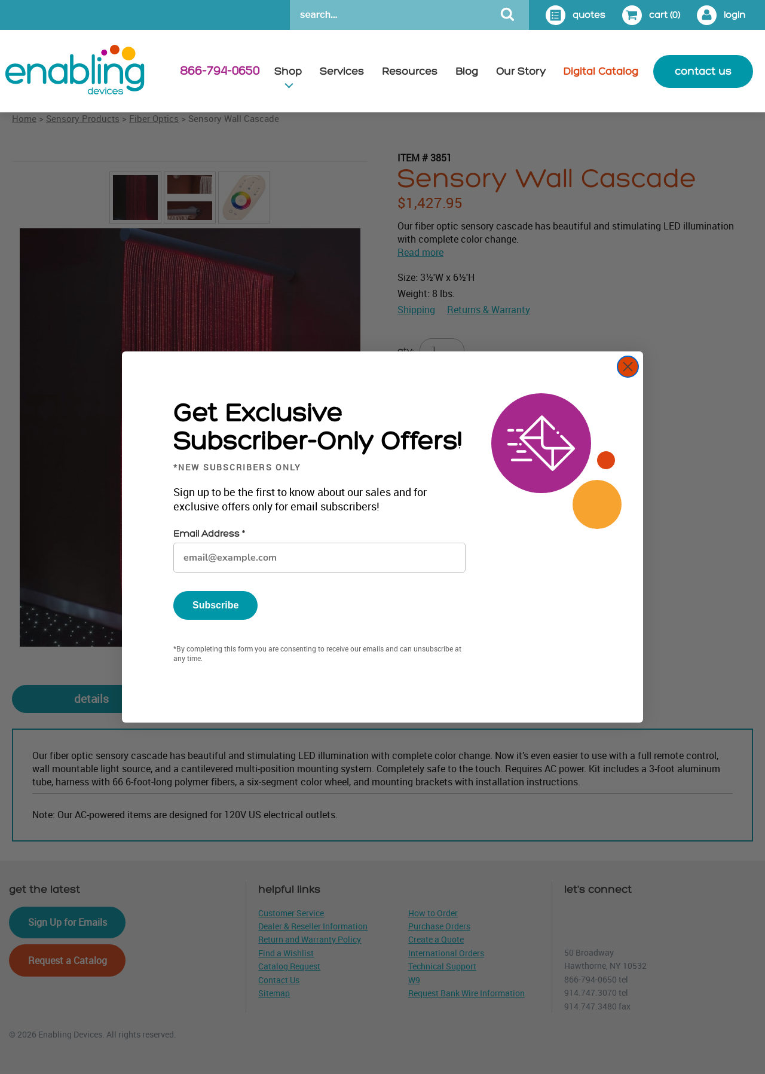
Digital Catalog (601, 71)
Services (342, 71)
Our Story (521, 71)
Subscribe (215, 605)
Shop (288, 71)
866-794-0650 (219, 71)
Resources (409, 71)
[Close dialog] (627, 366)
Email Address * (208, 534)
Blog (466, 71)
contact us (703, 71)
